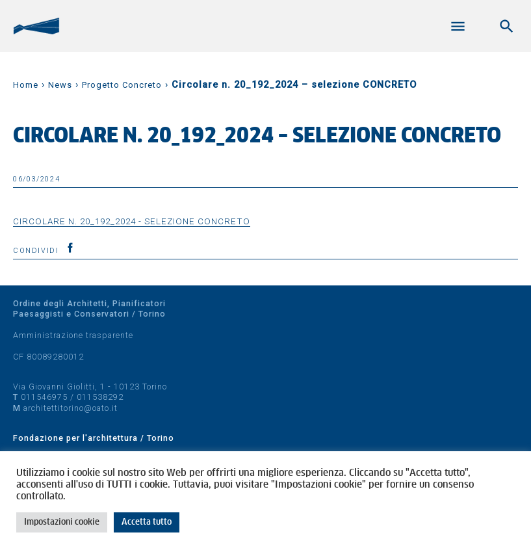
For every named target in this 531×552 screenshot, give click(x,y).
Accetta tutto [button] (147, 522)
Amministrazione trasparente (73, 335)
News (60, 85)
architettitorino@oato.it (70, 408)
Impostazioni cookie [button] (61, 522)
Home (25, 85)
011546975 (44, 397)
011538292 (100, 397)
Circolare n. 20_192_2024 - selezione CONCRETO (131, 221)
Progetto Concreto (122, 85)
